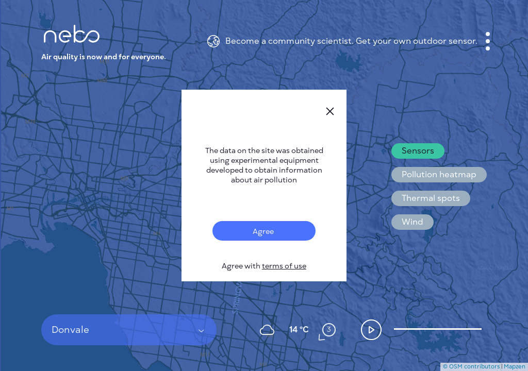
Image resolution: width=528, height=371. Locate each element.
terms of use (284, 266)
